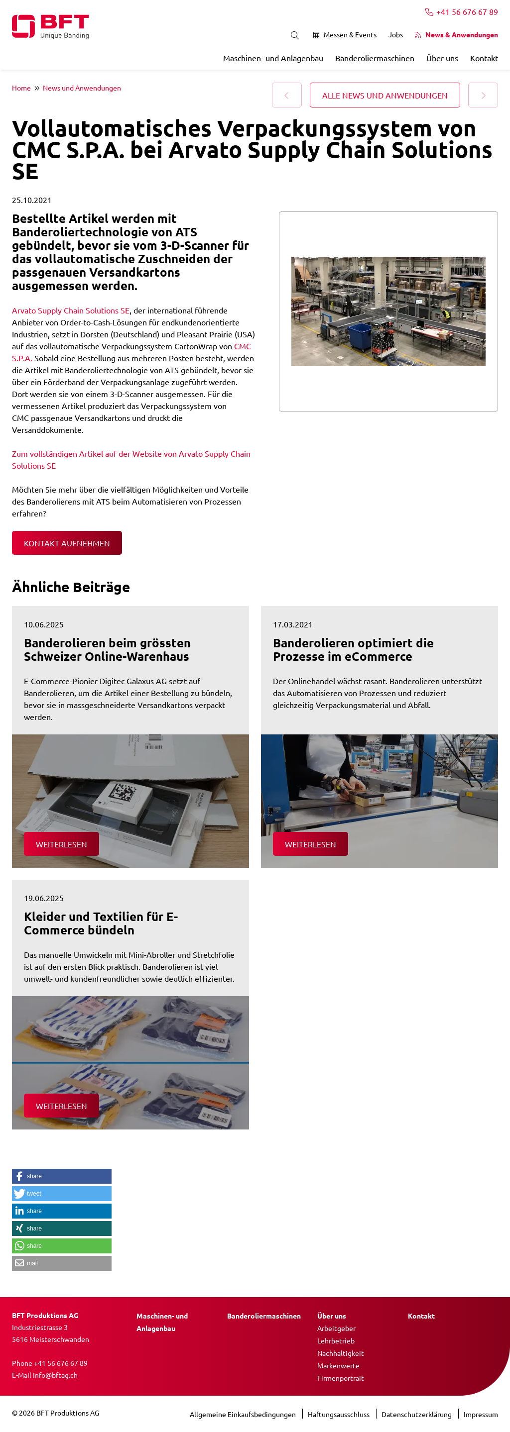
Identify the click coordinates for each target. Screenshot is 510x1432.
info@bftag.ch (55, 1374)
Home (21, 87)
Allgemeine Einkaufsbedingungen (243, 1414)
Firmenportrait (340, 1377)
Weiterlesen (61, 844)
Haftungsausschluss (339, 1414)
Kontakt (484, 58)
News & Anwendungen (456, 34)
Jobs (395, 34)
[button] (62, 1176)
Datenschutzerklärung (417, 1414)
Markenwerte (338, 1365)
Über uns (442, 58)
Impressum (481, 1414)
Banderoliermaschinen (374, 58)
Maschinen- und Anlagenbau (273, 58)
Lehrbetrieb (336, 1340)
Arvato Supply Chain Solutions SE (70, 310)
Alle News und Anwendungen (385, 95)
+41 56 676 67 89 (461, 11)
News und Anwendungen (82, 87)
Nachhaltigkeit (340, 1352)
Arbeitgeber (336, 1328)
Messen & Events (345, 34)
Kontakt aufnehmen (67, 543)
